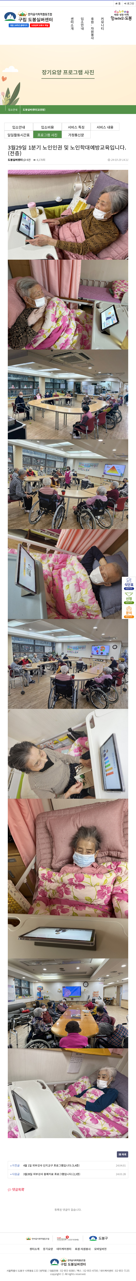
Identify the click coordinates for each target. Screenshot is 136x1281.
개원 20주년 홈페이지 (18, 25)
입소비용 (47, 127)
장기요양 (48, 1249)
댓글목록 (16, 1189)
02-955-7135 (122, 1270)
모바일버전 (100, 1249)
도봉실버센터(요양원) (34, 109)
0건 (27, 160)
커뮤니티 (102, 23)
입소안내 (82, 23)
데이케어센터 (63, 1249)
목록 (122, 1154)
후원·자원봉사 (92, 28)
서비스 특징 (76, 127)
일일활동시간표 (18, 134)
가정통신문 (76, 134)
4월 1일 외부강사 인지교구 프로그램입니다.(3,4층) (51, 1165)
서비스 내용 (105, 127)
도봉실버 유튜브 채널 (39, 25)
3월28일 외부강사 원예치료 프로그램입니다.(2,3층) (51, 1174)
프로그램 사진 (47, 134)
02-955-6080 (67, 1270)
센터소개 (72, 23)
